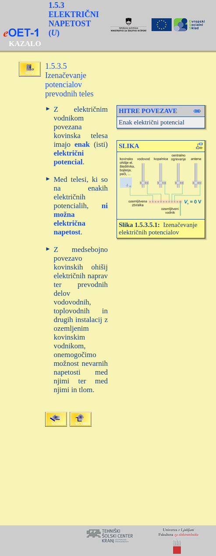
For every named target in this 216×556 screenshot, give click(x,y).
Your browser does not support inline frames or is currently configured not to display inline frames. (108, 540)
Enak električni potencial (151, 122)
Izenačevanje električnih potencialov (158, 228)
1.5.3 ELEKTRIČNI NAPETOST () (74, 19)
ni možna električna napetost (80, 219)
